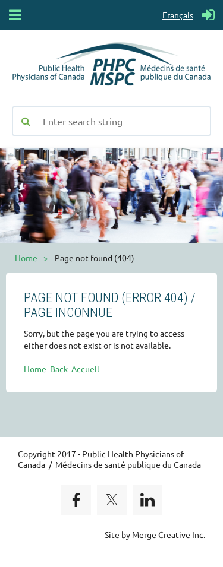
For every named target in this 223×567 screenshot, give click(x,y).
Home (26, 257)
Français (177, 14)
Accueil (85, 368)
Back (59, 368)
